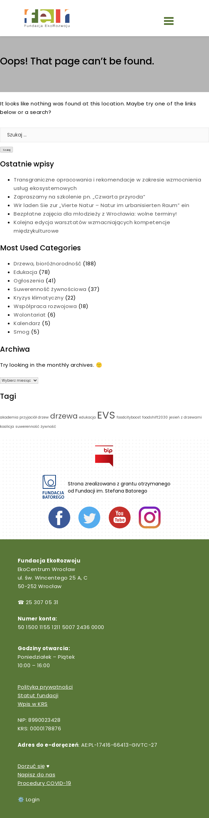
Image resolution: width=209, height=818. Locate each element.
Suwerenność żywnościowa (50, 289)
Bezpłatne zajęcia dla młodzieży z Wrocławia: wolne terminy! (95, 213)
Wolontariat (30, 314)
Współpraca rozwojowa (45, 306)
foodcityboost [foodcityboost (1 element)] (129, 417)
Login (33, 799)
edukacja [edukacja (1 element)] (87, 417)
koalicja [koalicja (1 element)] (7, 426)
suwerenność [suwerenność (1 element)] (27, 426)
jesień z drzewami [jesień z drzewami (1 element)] (185, 417)
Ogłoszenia (29, 280)
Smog (21, 331)
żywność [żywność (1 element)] (48, 426)
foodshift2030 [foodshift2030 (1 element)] (155, 417)
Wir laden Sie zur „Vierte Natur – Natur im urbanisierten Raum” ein (102, 205)
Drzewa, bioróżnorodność (47, 263)
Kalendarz (27, 323)
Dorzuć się (31, 766)
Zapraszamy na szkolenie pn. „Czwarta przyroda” (80, 196)
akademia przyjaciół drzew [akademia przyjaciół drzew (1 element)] (24, 417)
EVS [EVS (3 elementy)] (106, 415)
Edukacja (25, 272)
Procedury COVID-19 (44, 783)
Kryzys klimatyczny (38, 297)
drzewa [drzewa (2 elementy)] (64, 416)
